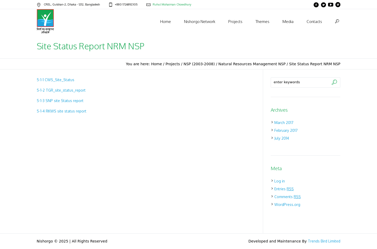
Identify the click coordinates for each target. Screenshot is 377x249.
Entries (284, 189)
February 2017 (286, 130)
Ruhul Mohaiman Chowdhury (172, 4)
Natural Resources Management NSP (252, 64)
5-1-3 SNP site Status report (60, 100)
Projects (172, 64)
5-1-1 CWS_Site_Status (55, 80)
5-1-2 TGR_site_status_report (61, 90)
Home (156, 64)
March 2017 (283, 122)
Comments (287, 196)
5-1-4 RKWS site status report (61, 111)
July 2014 (281, 138)
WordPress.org (287, 204)
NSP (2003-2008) (199, 64)
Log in (279, 181)
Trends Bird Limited (324, 241)
